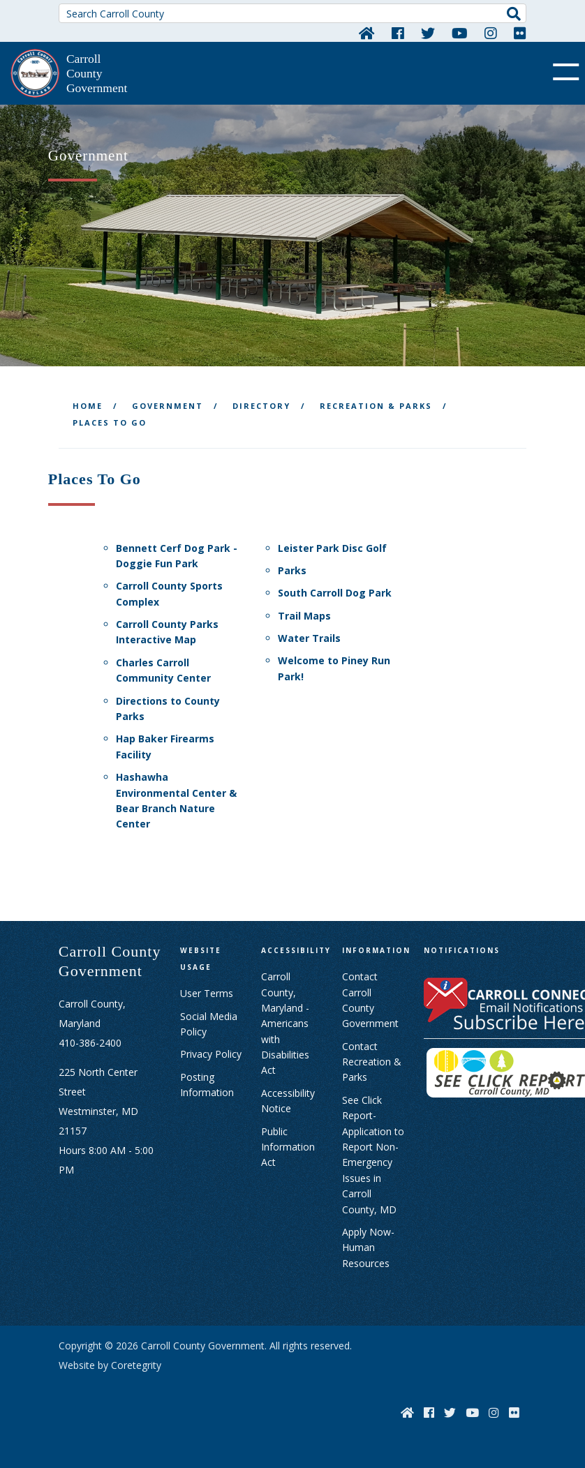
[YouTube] (460, 32)
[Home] (367, 32)
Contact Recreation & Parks (371, 1062)
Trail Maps (304, 615)
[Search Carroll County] (292, 13)
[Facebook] (398, 32)
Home (88, 405)
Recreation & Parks (376, 405)
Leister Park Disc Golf (332, 548)
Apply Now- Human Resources (368, 1247)
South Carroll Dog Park (335, 592)
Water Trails (309, 638)
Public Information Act (288, 1147)
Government (167, 405)
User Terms (206, 993)
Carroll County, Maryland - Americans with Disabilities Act (285, 1023)
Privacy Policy (211, 1054)
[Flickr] (520, 32)
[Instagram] (490, 32)
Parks (292, 570)
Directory (261, 405)
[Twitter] (428, 32)
